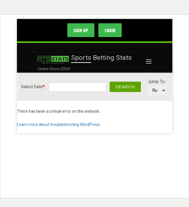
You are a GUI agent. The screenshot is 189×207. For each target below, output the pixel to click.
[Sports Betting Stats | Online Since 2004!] (53, 59)
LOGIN (110, 30)
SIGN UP (81, 30)
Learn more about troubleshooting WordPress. (59, 124)
